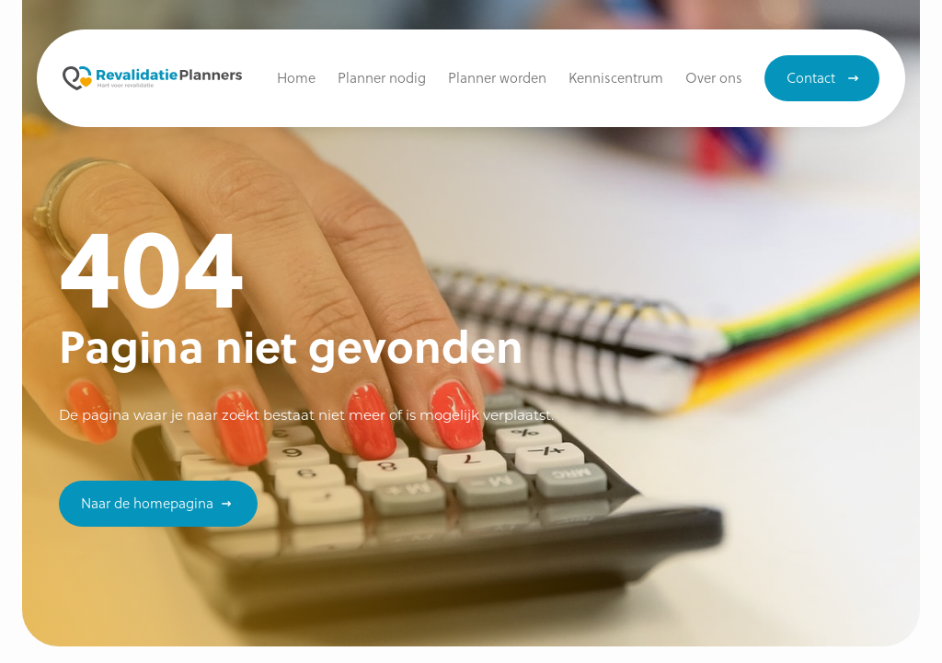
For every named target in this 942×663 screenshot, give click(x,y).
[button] (616, 78)
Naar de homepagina (147, 503)
